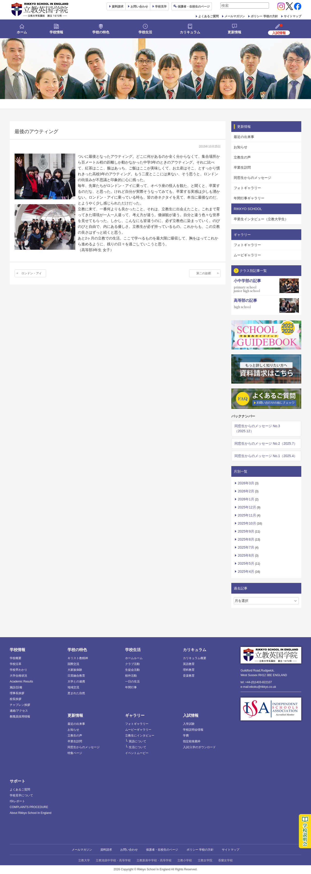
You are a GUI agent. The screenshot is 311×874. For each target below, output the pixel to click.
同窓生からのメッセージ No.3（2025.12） (257, 428)
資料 (117, 6)
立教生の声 (242, 157)
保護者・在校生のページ (162, 849)
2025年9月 (246, 531)
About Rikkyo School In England (30, 813)
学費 (186, 735)
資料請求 (106, 849)
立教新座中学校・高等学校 (154, 860)
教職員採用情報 (20, 716)
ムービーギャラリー (138, 729)
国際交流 (73, 664)
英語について (137, 741)
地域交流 (73, 687)
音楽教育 (189, 675)
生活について (137, 747)
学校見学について (21, 795)
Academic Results (21, 681)
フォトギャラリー (247, 188)
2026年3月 (246, 483)
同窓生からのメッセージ (252, 178)
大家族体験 (75, 670)
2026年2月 (246, 491)
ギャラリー (135, 715)
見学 (161, 6)
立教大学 (84, 860)
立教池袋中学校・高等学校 (113, 860)
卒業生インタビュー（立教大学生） (261, 219)
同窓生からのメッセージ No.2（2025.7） (265, 443)
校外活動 (131, 675)
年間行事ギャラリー (249, 198)
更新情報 (234, 32)
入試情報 (191, 715)
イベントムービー (136, 753)
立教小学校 (184, 860)
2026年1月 (246, 499)
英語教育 (189, 664)
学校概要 (15, 658)
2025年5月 (246, 563)
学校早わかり (18, 670)
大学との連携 (76, 681)
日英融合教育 (76, 675)
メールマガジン (235, 16)
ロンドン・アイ (31, 273)
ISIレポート (17, 801)
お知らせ (240, 147)
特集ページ (75, 753)
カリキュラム (190, 32)
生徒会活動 (132, 670)
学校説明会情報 (193, 729)
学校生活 (145, 32)
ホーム (22, 32)
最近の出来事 (244, 137)
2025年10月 (247, 523)
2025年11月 (247, 515)
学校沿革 (15, 664)
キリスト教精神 (78, 658)
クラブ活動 (132, 664)
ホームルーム (134, 658)
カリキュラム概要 (194, 658)
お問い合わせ (139, 6)
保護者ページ (194, 6)
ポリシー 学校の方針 (264, 16)
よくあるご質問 (208, 16)
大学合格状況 (18, 675)
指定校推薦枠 (191, 741)
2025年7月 (246, 547)
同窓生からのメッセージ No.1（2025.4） (265, 456)
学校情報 (56, 32)
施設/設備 (16, 687)
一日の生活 (132, 681)
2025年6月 (246, 555)
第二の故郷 (203, 273)
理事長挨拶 (17, 693)
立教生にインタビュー (139, 735)
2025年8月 (246, 539)
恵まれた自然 (76, 693)
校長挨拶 (15, 699)
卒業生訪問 (242, 167)
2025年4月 (246, 571)
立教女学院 (205, 860)
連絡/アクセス (19, 710)
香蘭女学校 (225, 860)
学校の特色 (100, 32)
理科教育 (189, 670)
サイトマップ (292, 16)
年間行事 (131, 687)
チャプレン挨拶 (20, 705)
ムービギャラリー (247, 255)
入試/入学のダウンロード (199, 747)
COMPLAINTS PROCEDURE (29, 807)
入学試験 (189, 724)
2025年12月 (247, 507)
